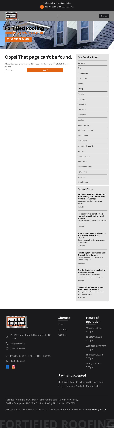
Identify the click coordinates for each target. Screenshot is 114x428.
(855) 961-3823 (17, 343)
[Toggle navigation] (58, 16)
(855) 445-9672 (17, 360)
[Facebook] (7, 367)
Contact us (104, 16)
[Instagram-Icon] (13, 367)
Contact (62, 334)
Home (61, 324)
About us (63, 329)
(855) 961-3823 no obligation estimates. (59, 7)
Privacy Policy (99, 409)
